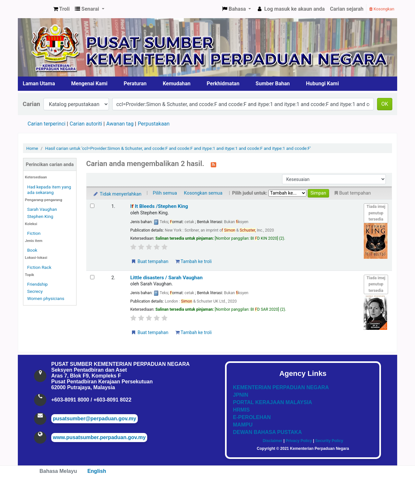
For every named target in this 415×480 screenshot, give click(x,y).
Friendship (37, 284)
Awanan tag (120, 124)
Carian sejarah (346, 9)
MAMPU (243, 424)
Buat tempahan (149, 261)
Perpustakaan (154, 124)
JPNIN (240, 395)
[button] (61, 9)
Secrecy (35, 291)
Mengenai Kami (89, 83)
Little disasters (166, 278)
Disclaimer (272, 440)
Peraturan (135, 83)
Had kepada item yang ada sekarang (49, 189)
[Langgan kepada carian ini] (213, 164)
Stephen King (40, 216)
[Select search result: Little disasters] (92, 277)
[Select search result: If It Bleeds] (92, 206)
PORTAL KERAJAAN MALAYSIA (272, 402)
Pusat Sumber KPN (34, 9)
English (96, 471)
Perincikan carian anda (50, 164)
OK (384, 104)
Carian (31, 104)
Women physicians (45, 298)
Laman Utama (39, 83)
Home (32, 148)
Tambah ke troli (193, 261)
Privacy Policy (299, 440)
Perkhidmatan (223, 83)
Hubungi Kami (322, 83)
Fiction (34, 233)
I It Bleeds (159, 206)
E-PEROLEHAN (252, 417)
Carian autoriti (86, 124)
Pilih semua (165, 193)
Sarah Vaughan (42, 209)
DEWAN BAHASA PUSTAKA (267, 432)
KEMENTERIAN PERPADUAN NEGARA (281, 387)
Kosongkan (381, 8)
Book (32, 250)
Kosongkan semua (203, 193)
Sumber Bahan (272, 83)
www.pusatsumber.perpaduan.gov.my (99, 437)
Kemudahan (177, 83)
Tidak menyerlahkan (117, 194)
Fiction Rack (39, 267)
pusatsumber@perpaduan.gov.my (94, 418)
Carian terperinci (46, 124)
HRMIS (241, 410)
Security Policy (329, 440)
